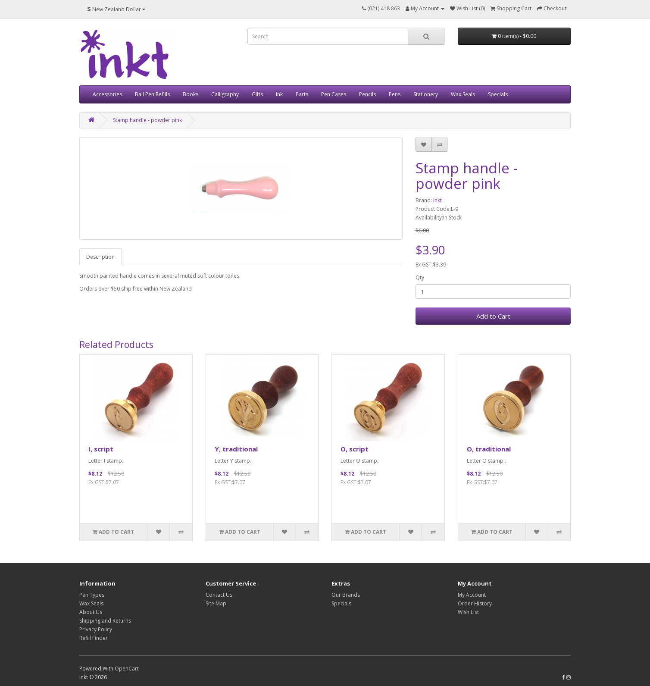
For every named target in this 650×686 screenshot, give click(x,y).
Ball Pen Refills (152, 94)
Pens (394, 94)
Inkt (437, 200)
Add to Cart (493, 316)
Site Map (216, 603)
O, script (355, 449)
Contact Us (219, 594)
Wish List (468, 612)
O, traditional (489, 449)
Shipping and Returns (105, 620)
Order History (475, 603)
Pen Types (91, 594)
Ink (279, 94)
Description (100, 256)
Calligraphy (225, 94)
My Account (472, 594)
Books (190, 94)
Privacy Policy (95, 629)
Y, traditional (236, 449)
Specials (498, 94)
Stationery (425, 94)
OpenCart (127, 668)
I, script (100, 449)
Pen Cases (333, 94)
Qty (420, 277)
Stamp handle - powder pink (147, 120)
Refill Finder (93, 638)
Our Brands (345, 594)
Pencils (367, 94)
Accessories (107, 94)
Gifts (257, 94)
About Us (90, 612)
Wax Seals (463, 94)
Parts (302, 94)
